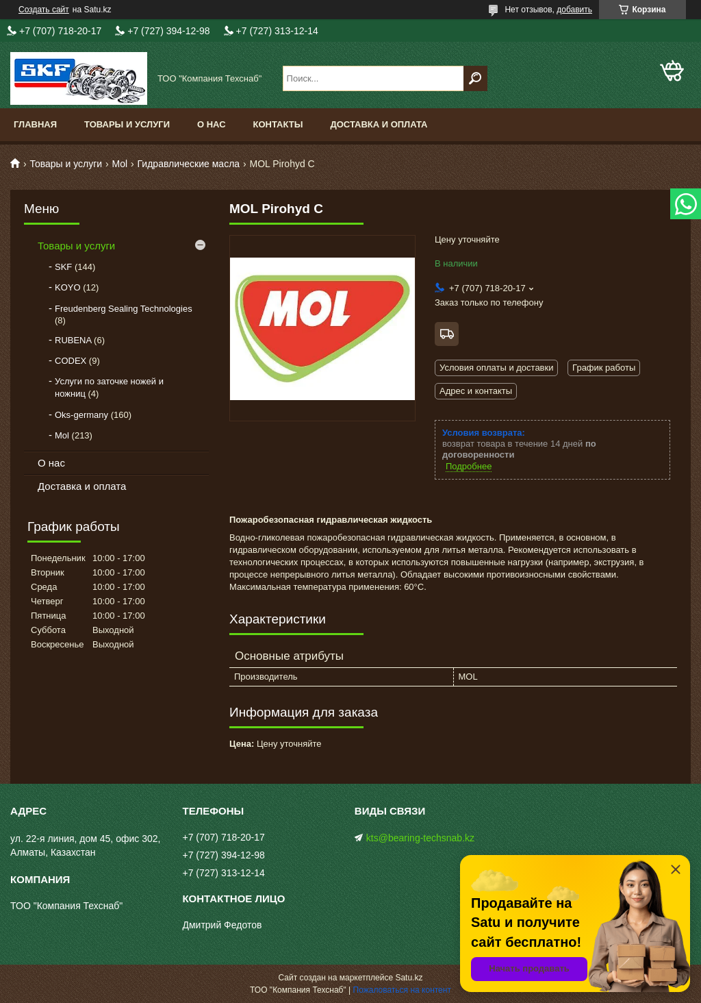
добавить (574, 9)
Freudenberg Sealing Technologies (123, 309)
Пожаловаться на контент (402, 990)
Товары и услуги (127, 124)
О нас (211, 124)
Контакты (278, 124)
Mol (120, 163)
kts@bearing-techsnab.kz (420, 837)
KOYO (68, 287)
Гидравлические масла (189, 163)
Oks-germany (81, 415)
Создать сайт (43, 9)
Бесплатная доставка (447, 334)
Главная (35, 124)
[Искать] (475, 78)
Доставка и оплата (378, 124)
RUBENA (73, 340)
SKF (63, 267)
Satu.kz (408, 977)
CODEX (70, 361)
